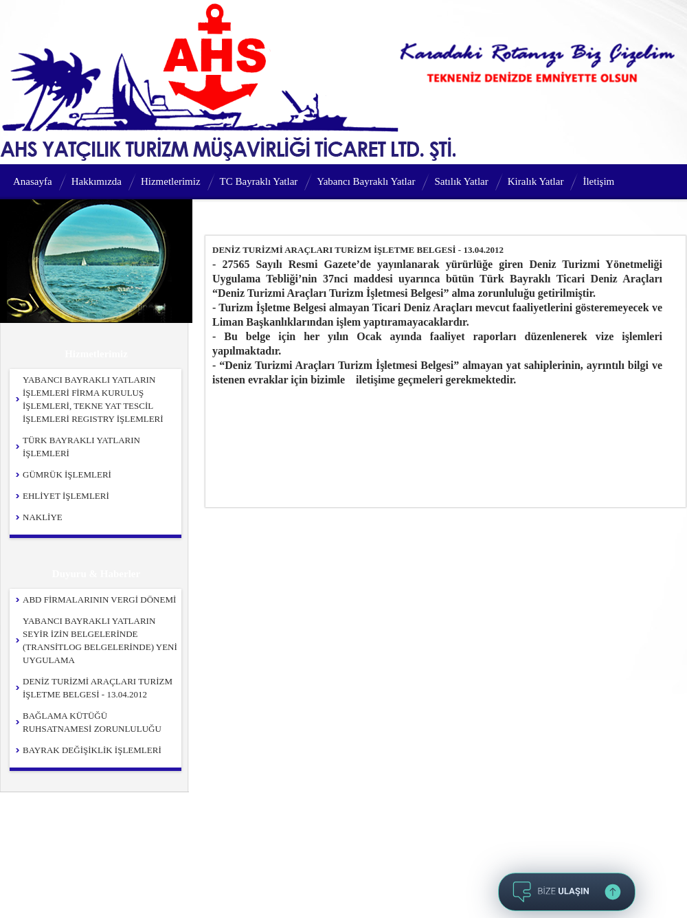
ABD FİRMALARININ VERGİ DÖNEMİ (99, 599)
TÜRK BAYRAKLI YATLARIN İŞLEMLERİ (81, 446)
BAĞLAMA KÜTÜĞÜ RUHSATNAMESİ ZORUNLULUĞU (92, 722)
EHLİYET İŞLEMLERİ (66, 496)
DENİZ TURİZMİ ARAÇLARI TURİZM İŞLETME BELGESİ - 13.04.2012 (97, 687)
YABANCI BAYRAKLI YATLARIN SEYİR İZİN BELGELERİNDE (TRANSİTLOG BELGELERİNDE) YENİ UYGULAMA (100, 640)
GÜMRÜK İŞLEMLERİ (67, 474)
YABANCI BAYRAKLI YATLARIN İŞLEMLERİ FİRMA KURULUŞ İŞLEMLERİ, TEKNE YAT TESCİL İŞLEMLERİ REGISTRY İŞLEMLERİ (93, 399)
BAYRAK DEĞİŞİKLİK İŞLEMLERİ (92, 750)
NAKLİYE (43, 517)
